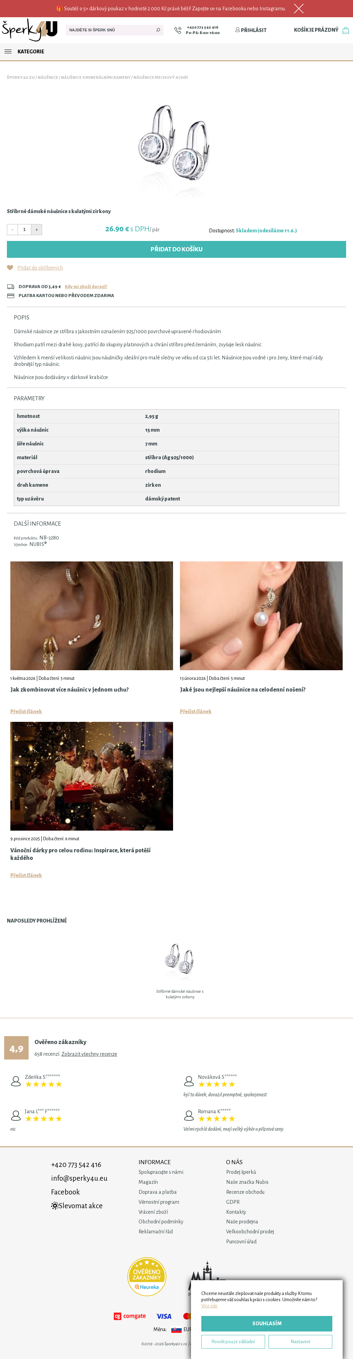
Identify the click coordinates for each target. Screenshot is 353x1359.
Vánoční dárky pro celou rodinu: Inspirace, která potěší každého (80, 854)
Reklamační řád (156, 1231)
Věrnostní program (159, 1202)
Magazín (148, 1182)
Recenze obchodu (245, 1192)
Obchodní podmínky (161, 1221)
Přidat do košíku (177, 249)
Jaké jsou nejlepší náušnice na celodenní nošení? (242, 690)
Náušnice (48, 77)
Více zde (209, 1305)
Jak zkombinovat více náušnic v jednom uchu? (69, 690)
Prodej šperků (241, 1172)
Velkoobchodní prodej (250, 1231)
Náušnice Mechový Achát (160, 77)
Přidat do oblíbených (40, 268)
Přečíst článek (26, 711)
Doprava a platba (158, 1192)
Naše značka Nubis (247, 1182)
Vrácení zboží (153, 1212)
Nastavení (300, 1341)
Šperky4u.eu (21, 77)
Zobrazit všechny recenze (89, 1054)
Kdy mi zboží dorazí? (86, 286)
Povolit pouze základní (233, 1341)
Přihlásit (250, 30)
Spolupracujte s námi (161, 1172)
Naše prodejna (242, 1221)
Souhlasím (267, 1323)
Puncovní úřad (241, 1241)
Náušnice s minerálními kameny (96, 77)
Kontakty (236, 1212)
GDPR (233, 1202)
